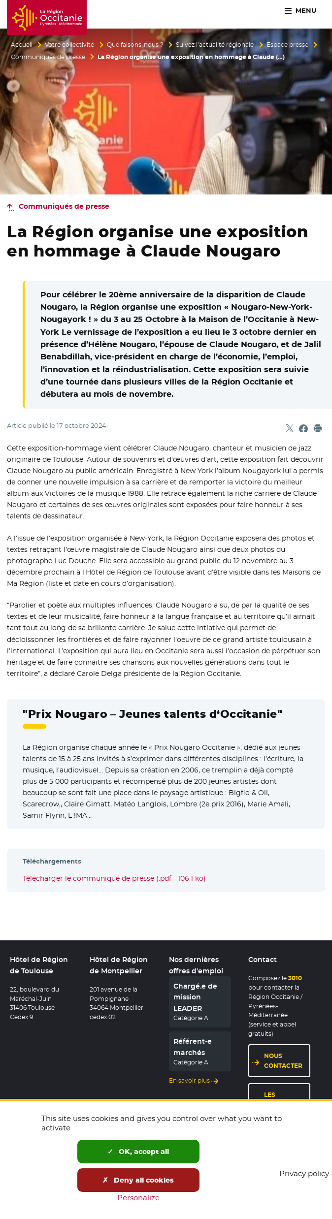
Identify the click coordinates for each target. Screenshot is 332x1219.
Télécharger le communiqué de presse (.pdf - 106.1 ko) (114, 878)
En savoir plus (189, 1080)
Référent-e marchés (192, 1047)
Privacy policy (304, 1173)
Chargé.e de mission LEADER (195, 997)
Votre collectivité (69, 44)
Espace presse (287, 44)
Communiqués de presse (48, 57)
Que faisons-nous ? (135, 44)
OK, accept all (138, 1151)
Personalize (138, 1197)
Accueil (22, 44)
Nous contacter (283, 1060)
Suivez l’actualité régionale (215, 44)
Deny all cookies (138, 1180)
